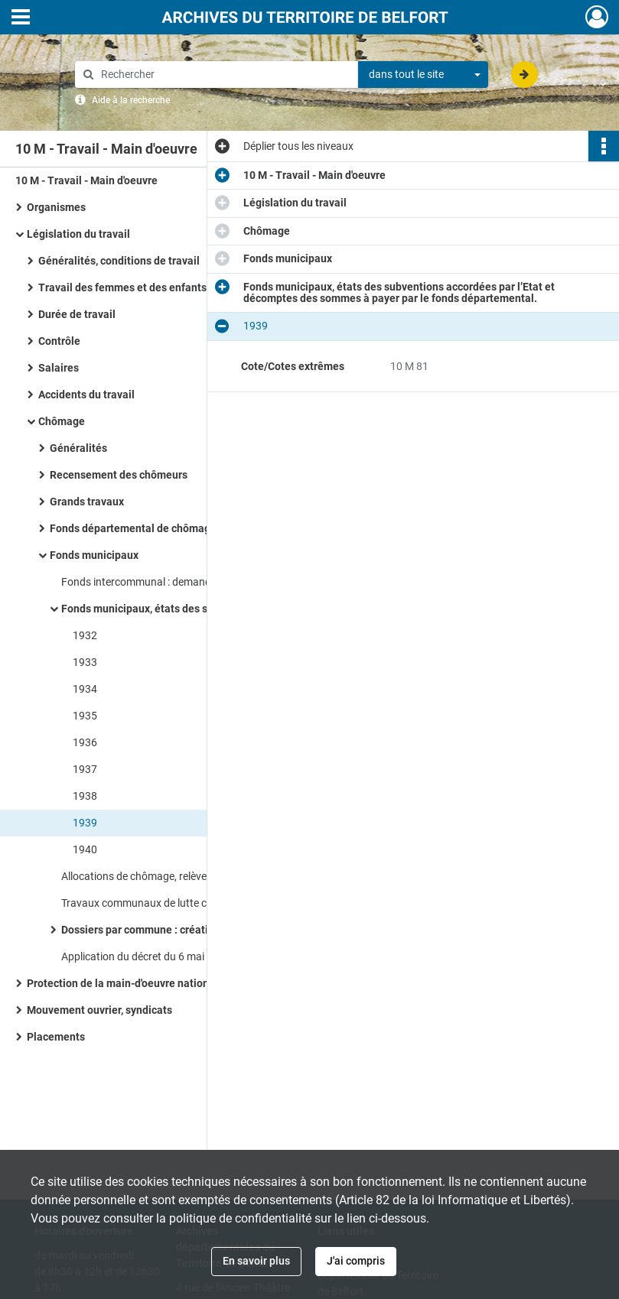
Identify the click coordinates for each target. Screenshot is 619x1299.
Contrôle (59, 341)
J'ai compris (356, 1261)
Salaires (58, 368)
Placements (56, 1037)
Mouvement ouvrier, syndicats (99, 1010)
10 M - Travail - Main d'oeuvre (86, 180)
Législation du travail (78, 234)
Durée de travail (77, 314)
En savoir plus (256, 1261)
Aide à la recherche (131, 100)
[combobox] (423, 75)
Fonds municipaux (94, 555)
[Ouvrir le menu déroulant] (20, 18)
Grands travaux (87, 501)
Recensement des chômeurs (118, 475)
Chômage (61, 421)
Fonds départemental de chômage (133, 528)
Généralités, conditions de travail (119, 261)
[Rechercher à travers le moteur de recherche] (224, 75)
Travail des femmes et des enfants (122, 287)
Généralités (78, 448)
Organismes (56, 207)
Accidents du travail (86, 394)
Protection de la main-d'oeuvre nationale (125, 983)
